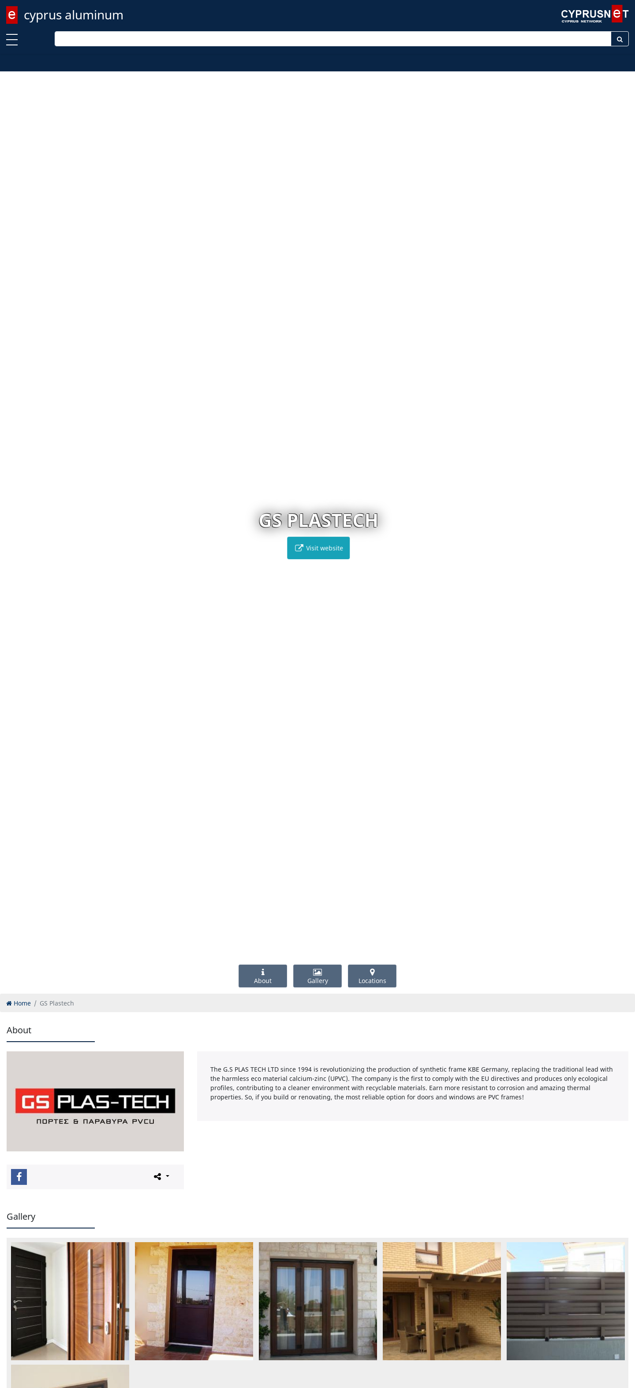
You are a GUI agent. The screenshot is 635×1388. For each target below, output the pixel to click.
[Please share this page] (161, 1176)
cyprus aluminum (73, 14)
